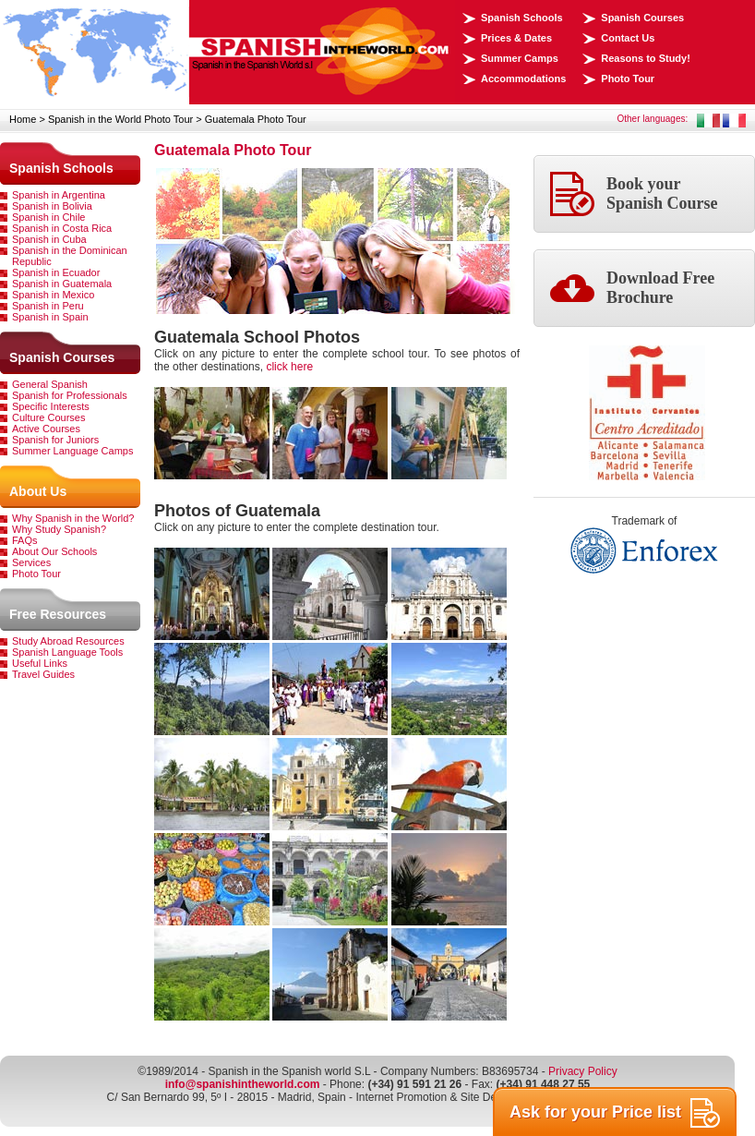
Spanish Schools (522, 17)
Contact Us (627, 37)
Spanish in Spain (50, 316)
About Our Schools (54, 551)
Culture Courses (48, 417)
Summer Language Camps (72, 450)
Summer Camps (519, 58)
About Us (37, 491)
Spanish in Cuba (49, 239)
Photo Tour (627, 78)
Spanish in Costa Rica (62, 228)
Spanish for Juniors (55, 439)
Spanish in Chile (49, 217)
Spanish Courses (642, 17)
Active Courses (46, 428)
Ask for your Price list (614, 1113)
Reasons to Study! (645, 58)
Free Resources (57, 614)
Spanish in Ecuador (56, 272)
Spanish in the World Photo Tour (120, 119)
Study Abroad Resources (68, 641)
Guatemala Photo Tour (255, 119)
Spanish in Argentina (58, 194)
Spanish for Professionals (69, 395)
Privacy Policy (582, 1071)
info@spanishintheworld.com (242, 1084)
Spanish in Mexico (53, 294)
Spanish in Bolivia (52, 205)
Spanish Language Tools (67, 652)
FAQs (25, 540)
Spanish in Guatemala (62, 283)
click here (289, 366)
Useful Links (39, 663)
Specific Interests (51, 406)
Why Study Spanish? (59, 529)
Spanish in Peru (48, 305)
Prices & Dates (516, 37)
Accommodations (523, 78)
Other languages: (653, 119)
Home (22, 119)
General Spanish (50, 384)
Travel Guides (43, 674)
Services (31, 562)
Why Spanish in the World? (73, 518)
